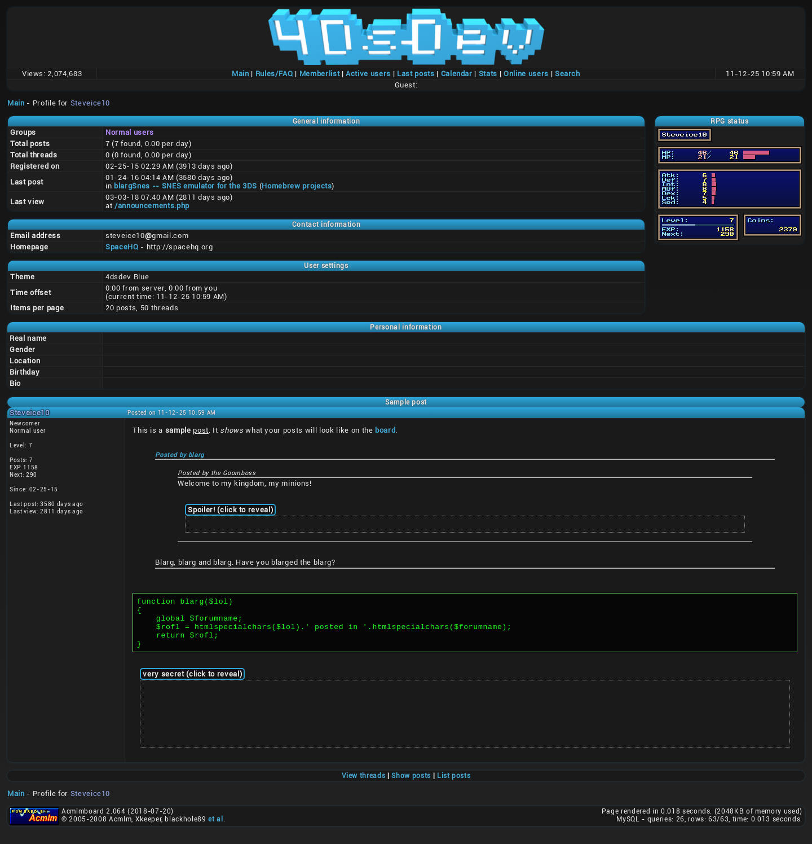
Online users (526, 73)
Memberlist (319, 73)
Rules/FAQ (274, 73)
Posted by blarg (179, 455)
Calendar (457, 73)
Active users (368, 73)
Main (240, 73)
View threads (364, 786)
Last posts (416, 73)
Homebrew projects (297, 186)
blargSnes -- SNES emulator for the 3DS (185, 186)
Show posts (411, 786)
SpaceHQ (122, 247)
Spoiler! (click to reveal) (230, 509)
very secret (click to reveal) (192, 684)
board (385, 430)
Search (567, 73)
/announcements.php (151, 205)
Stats (488, 73)
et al (215, 829)
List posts (454, 786)
